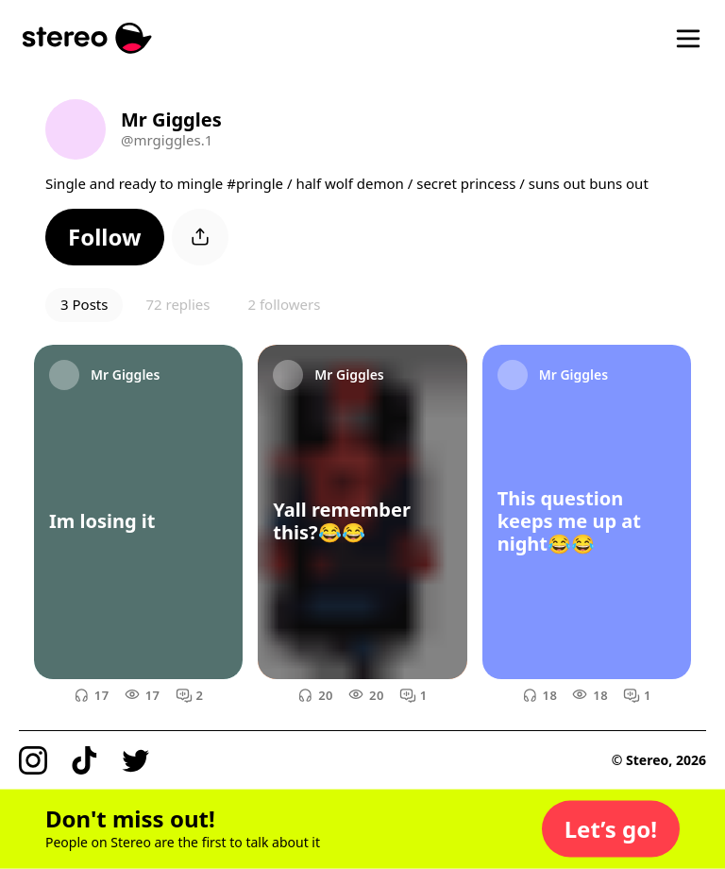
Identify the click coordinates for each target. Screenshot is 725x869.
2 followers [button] (283, 304)
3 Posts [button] (84, 304)
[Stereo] (87, 38)
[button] (104, 237)
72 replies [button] (177, 304)
